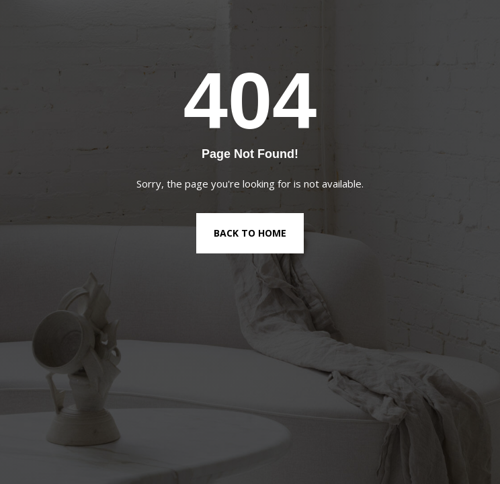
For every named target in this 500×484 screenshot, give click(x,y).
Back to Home (250, 233)
